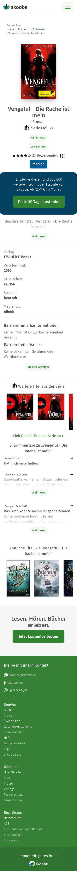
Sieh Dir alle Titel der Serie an (38, 436)
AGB (6, 823)
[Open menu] (68, 6)
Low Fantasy (38, 146)
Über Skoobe (12, 772)
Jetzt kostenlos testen (38, 636)
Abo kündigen (13, 835)
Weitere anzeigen (39, 367)
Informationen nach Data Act (23, 829)
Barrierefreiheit (14, 743)
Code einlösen (13, 732)
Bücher (22, 29)
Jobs (7, 778)
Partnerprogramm (16, 794)
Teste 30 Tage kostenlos (39, 201)
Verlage (9, 789)
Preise (8, 715)
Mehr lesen (39, 492)
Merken (38, 164)
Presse (8, 783)
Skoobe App (12, 721)
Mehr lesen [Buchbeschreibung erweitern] (39, 236)
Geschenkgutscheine (18, 726)
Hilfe (7, 738)
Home (10, 29)
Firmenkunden (14, 800)
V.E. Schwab (38, 29)
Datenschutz (12, 818)
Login (7, 749)
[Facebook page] (38, 682)
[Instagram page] (38, 690)
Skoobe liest (12, 754)
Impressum (11, 840)
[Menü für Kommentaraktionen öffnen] (71, 458)
